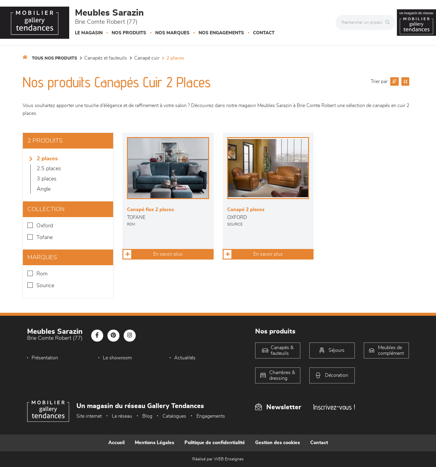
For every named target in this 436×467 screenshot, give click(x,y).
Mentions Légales (154, 442)
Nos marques (172, 33)
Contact (263, 33)
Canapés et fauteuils (105, 58)
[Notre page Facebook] (97, 336)
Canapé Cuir (146, 58)
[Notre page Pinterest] (113, 336)
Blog (147, 416)
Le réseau (122, 416)
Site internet (89, 416)
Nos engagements (221, 33)
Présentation (45, 357)
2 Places (175, 58)
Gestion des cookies (277, 442)
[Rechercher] (389, 22)
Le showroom (117, 357)
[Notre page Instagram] (130, 336)
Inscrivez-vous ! (334, 407)
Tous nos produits (54, 58)
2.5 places (49, 168)
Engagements (210, 416)
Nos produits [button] (129, 33)
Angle (44, 189)
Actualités (185, 357)
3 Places (47, 179)
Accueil (116, 442)
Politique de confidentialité (214, 442)
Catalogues (174, 416)
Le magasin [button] (89, 33)
